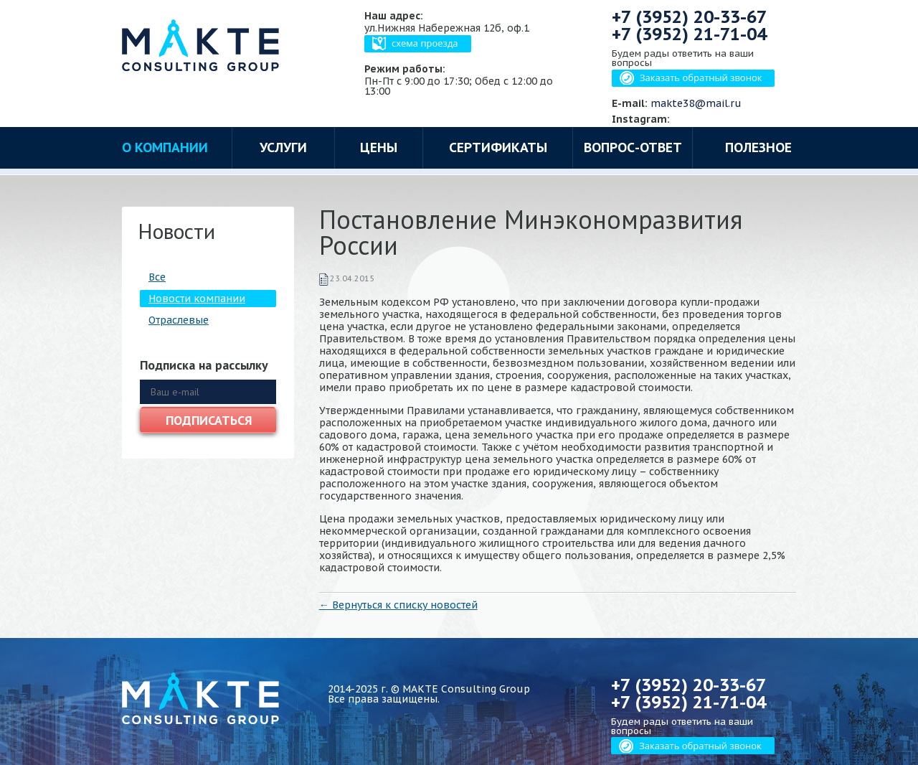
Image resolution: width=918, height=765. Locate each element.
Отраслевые (178, 320)
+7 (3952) (689, 17)
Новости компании (196, 298)
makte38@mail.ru (696, 103)
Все (157, 277)
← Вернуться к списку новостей (398, 605)
